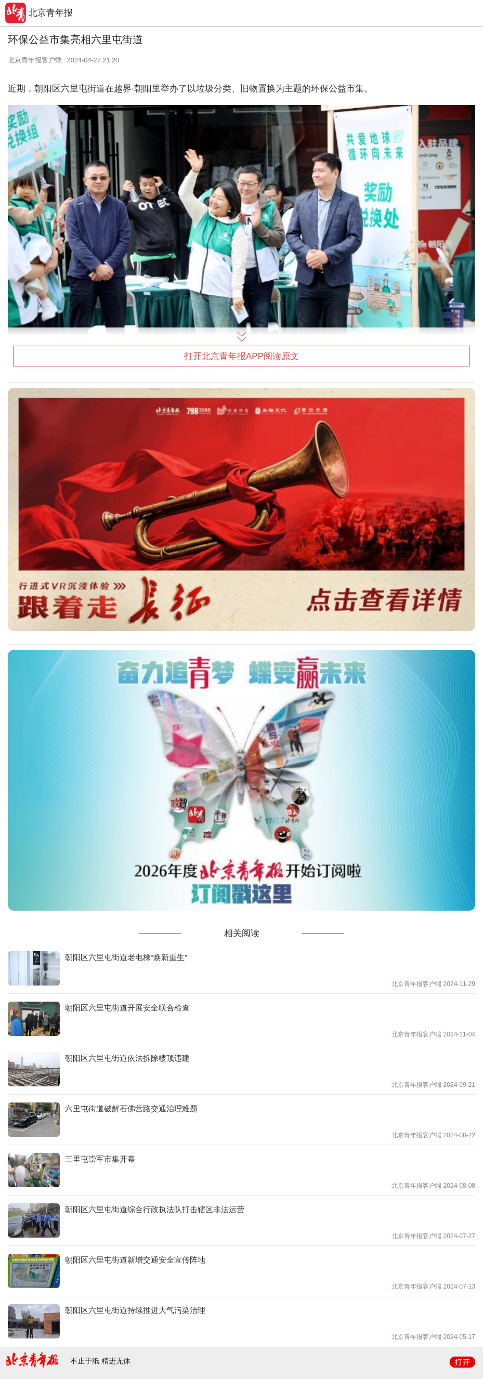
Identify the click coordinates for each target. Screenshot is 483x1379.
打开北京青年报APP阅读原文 (241, 356)
